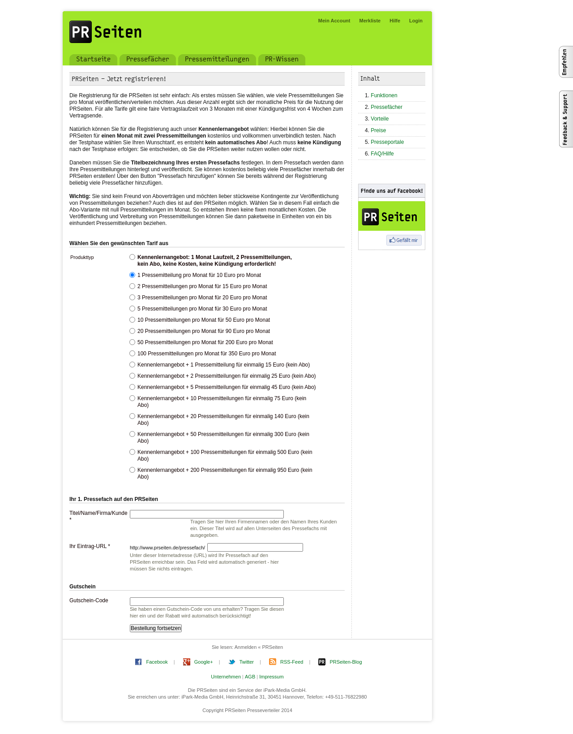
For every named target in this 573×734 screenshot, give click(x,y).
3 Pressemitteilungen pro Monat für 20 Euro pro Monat (202, 297)
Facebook (156, 662)
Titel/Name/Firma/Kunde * (96, 516)
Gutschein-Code (88, 600)
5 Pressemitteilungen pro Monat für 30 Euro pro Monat (202, 309)
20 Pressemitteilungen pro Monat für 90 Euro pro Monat (203, 331)
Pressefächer (386, 107)
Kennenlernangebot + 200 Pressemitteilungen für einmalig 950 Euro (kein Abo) (224, 473)
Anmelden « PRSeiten (259, 647)
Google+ (203, 662)
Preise (378, 130)
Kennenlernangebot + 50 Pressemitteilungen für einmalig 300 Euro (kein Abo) (223, 437)
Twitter (246, 662)
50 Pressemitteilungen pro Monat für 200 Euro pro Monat (205, 342)
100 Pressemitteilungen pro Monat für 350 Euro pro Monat (206, 353)
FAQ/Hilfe (382, 154)
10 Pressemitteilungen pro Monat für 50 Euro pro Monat (203, 320)
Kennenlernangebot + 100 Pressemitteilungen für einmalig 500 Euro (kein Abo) (224, 455)
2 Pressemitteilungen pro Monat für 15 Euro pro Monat (202, 286)
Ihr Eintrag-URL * (89, 546)
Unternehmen (226, 676)
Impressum (271, 676)
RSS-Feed (291, 662)
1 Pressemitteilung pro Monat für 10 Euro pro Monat (199, 275)
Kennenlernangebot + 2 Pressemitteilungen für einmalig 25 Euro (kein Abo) (226, 376)
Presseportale (387, 142)
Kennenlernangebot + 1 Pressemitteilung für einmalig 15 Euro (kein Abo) (223, 365)
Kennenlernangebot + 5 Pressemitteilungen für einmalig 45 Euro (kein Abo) (226, 387)
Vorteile (380, 119)
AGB (250, 676)
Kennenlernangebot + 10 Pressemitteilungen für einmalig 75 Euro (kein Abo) (221, 401)
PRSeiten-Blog (345, 662)
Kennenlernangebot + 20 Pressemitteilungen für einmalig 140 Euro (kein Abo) (223, 419)
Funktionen (384, 95)
